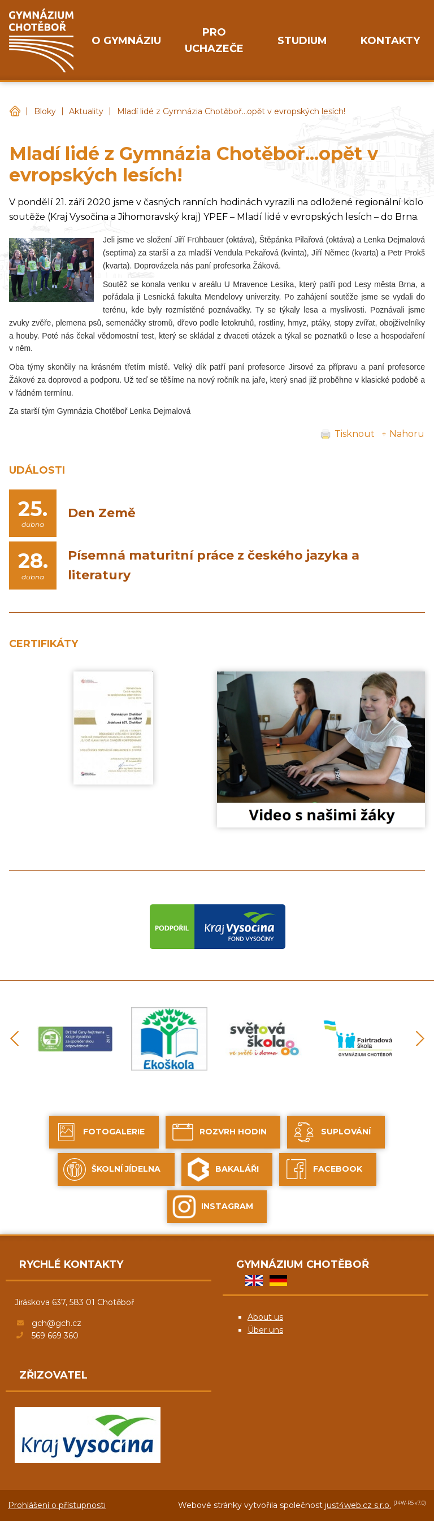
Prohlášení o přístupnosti (57, 1505)
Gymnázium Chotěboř (14, 111)
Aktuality (86, 111)
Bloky (45, 111)
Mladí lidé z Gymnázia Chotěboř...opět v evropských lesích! (231, 111)
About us (265, 1317)
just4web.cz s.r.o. (358, 1505)
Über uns (265, 1330)
